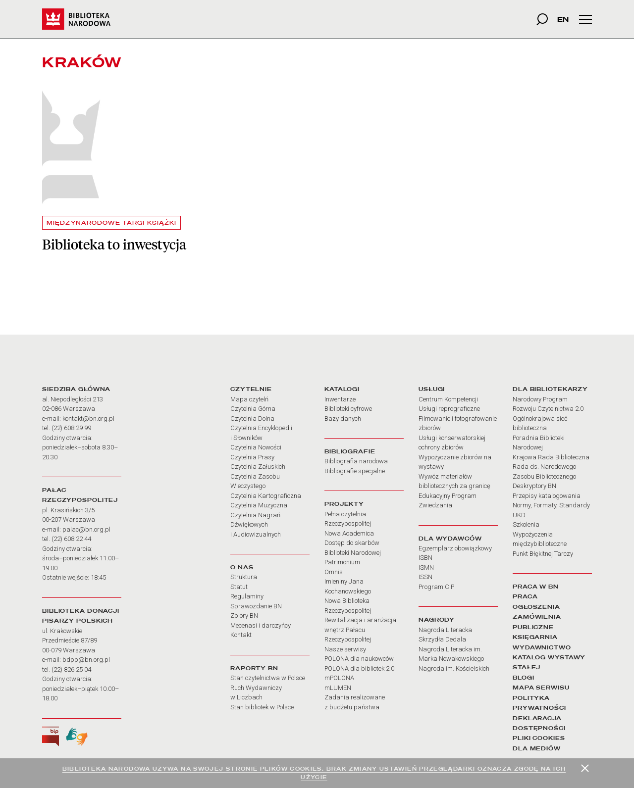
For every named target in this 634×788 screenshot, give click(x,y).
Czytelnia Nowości (255, 447)
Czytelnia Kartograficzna (265, 495)
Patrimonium (342, 562)
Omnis (333, 572)
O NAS (241, 567)
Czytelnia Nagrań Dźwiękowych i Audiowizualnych (255, 524)
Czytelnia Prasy (252, 457)
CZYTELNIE (251, 389)
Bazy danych (342, 418)
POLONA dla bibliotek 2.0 (359, 668)
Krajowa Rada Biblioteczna (551, 457)
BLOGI (523, 678)
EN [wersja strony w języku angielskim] (563, 19)
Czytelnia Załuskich (257, 466)
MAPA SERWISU (541, 687)
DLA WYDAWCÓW (450, 538)
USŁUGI (432, 389)
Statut (239, 587)
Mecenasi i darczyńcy (260, 625)
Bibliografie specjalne (354, 471)
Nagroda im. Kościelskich (454, 668)
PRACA (525, 596)
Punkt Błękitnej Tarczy (543, 553)
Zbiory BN (244, 615)
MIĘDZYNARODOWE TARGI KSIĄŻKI (111, 223)
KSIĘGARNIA (535, 637)
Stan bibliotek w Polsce (262, 707)
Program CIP (436, 587)
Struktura (243, 577)
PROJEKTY (344, 504)
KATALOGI (342, 389)
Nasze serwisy (345, 649)
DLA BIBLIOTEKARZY (550, 389)
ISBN (425, 557)
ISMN (426, 567)
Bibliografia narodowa (356, 461)
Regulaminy (247, 596)
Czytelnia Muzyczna (258, 505)
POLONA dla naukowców (359, 658)
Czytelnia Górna (252, 408)
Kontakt (241, 635)
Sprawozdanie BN (256, 606)
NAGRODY (437, 620)
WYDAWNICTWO (542, 647)
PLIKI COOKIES (539, 738)
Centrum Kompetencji (448, 399)
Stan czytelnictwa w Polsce (267, 678)
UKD (519, 515)
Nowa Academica (349, 533)
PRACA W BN (536, 587)
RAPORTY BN (254, 668)
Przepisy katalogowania (547, 495)
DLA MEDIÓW (537, 748)
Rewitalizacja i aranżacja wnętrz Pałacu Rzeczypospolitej (360, 629)
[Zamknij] (585, 768)
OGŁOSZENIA (536, 607)
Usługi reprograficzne (449, 408)
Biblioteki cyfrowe (348, 408)
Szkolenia (526, 524)
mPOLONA (339, 678)
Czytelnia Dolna (252, 418)
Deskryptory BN (534, 486)
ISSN (425, 577)
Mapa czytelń (249, 399)
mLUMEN (337, 687)
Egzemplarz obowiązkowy (455, 548)
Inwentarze (340, 399)
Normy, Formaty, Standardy (551, 505)
